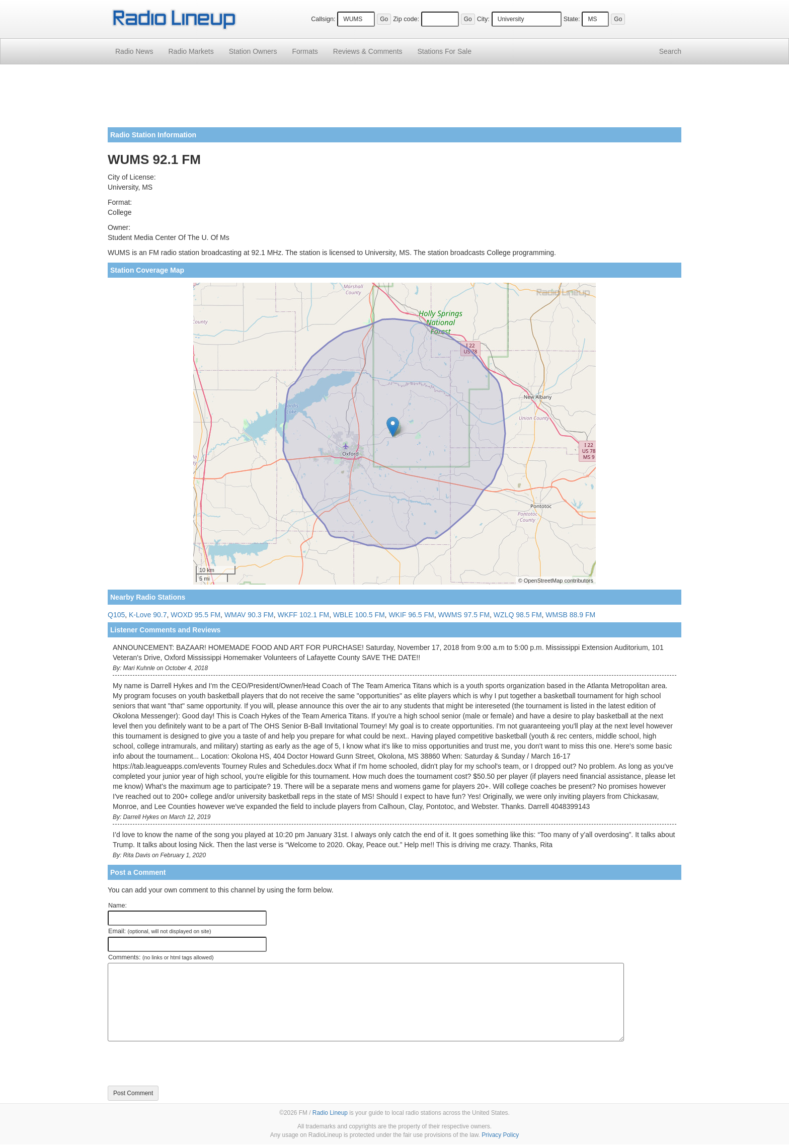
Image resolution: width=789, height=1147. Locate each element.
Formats (305, 51)
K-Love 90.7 (148, 615)
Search (670, 51)
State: (572, 19)
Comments (368, 51)
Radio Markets (190, 51)
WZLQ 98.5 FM (518, 615)
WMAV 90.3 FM (249, 615)
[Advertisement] (394, 99)
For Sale (444, 51)
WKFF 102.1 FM (303, 615)
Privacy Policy (500, 1134)
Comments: (160, 957)
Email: (159, 931)
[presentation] (184, 1063)
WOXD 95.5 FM (195, 615)
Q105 (116, 615)
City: (483, 19)
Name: (117, 905)
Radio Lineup (330, 1112)
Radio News (134, 51)
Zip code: (406, 19)
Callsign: (323, 19)
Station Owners (253, 51)
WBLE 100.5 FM (359, 615)
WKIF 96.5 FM (411, 615)
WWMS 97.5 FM (464, 615)
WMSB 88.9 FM (570, 615)
